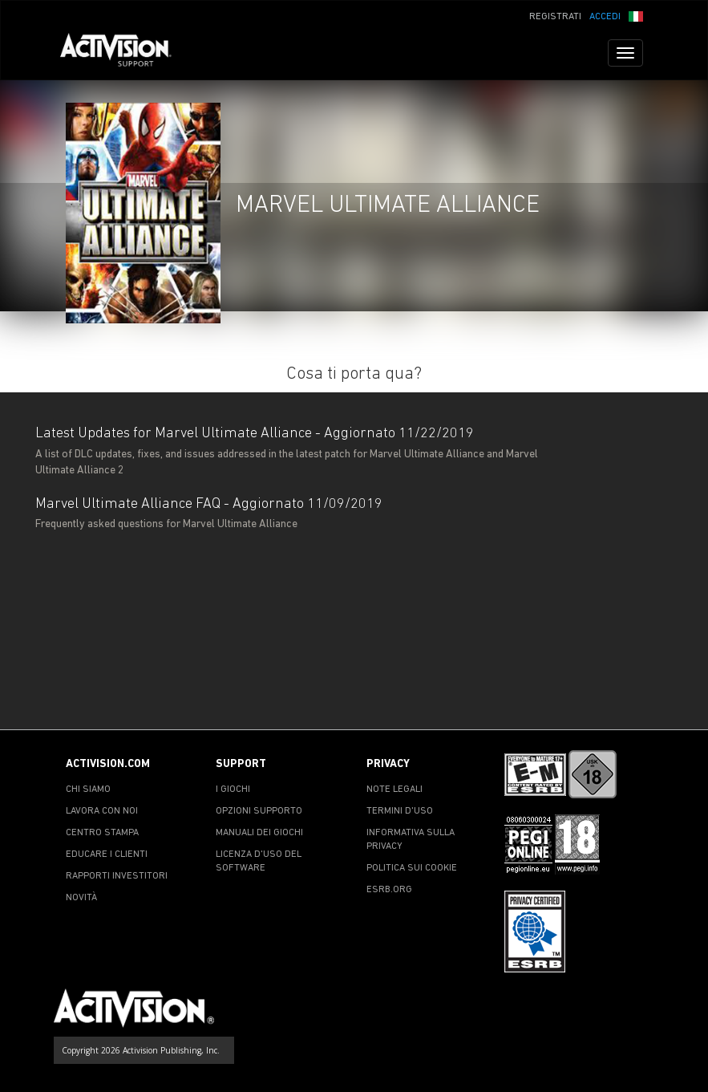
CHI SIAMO (88, 789)
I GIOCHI (233, 789)
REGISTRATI (555, 17)
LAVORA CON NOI (102, 811)
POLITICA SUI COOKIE (411, 868)
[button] (636, 15)
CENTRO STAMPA (102, 833)
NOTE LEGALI (394, 789)
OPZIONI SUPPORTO (259, 811)
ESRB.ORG (389, 890)
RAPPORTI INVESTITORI (117, 876)
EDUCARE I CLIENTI (107, 854)
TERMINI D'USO (399, 811)
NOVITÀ (81, 898)
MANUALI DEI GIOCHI (259, 833)
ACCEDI (605, 17)
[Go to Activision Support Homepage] (124, 53)
